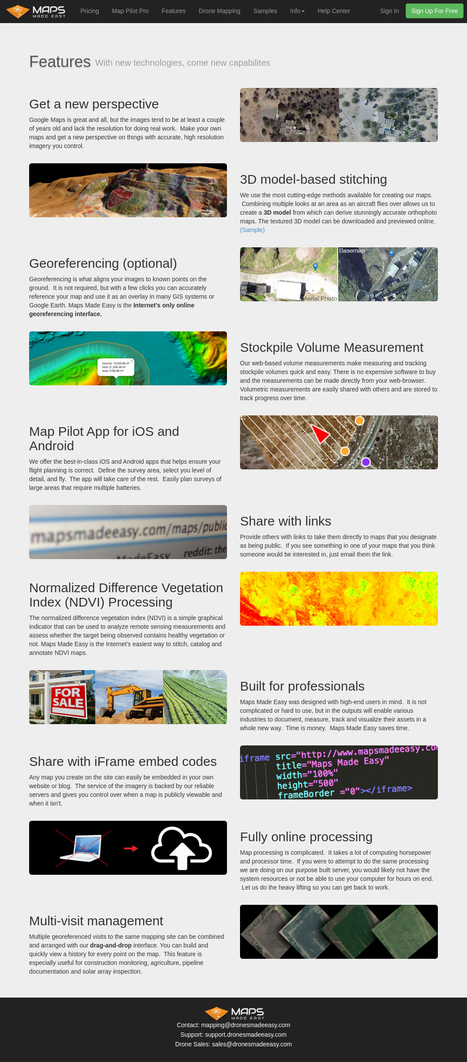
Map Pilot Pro (130, 10)
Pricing (89, 10)
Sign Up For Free (434, 10)
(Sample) (252, 229)
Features (174, 10)
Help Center (334, 10)
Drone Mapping (219, 10)
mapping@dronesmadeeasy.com (245, 1025)
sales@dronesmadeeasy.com (252, 1044)
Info (297, 10)
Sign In (389, 10)
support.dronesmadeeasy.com (246, 1034)
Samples (265, 10)
